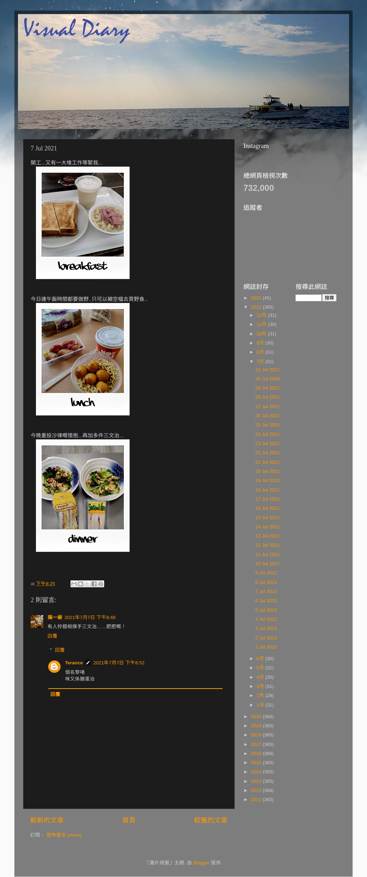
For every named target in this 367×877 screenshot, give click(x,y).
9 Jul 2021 (266, 572)
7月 (260, 361)
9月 (260, 343)
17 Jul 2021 (267, 499)
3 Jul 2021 (266, 628)
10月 (262, 333)
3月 (260, 686)
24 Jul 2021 (267, 434)
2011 (257, 799)
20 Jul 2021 (267, 471)
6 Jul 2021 (266, 600)
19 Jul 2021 (267, 480)
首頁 (129, 820)
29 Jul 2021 (267, 388)
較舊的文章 (211, 820)
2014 (257, 771)
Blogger (201, 862)
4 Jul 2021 (266, 619)
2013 (257, 781)
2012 (257, 790)
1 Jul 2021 (266, 647)
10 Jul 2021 (267, 563)
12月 (262, 315)
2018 (257, 734)
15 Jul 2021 (267, 517)
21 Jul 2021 (267, 462)
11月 (262, 324)
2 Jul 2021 (266, 637)
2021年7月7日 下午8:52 (118, 662)
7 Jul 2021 (266, 591)
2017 (257, 744)
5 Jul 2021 (266, 610)
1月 (260, 705)
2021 (257, 307)
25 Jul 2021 (267, 424)
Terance (74, 662)
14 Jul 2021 (267, 526)
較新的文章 (47, 820)
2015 (257, 762)
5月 (260, 667)
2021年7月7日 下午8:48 (90, 617)
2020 (257, 716)
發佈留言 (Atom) (64, 835)
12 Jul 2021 (267, 545)
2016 (257, 753)
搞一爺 (55, 617)
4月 (260, 677)
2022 (257, 298)
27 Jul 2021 (267, 406)
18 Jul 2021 (267, 489)
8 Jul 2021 (266, 582)
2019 (257, 725)
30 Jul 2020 (267, 378)
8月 (260, 352)
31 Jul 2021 (267, 369)
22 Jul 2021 (267, 452)
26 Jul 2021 (267, 415)
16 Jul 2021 (267, 508)
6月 (260, 658)
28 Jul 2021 (267, 397)
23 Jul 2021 (267, 443)
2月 (260, 695)
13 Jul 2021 (267, 536)
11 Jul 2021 (267, 554)
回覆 (52, 636)
